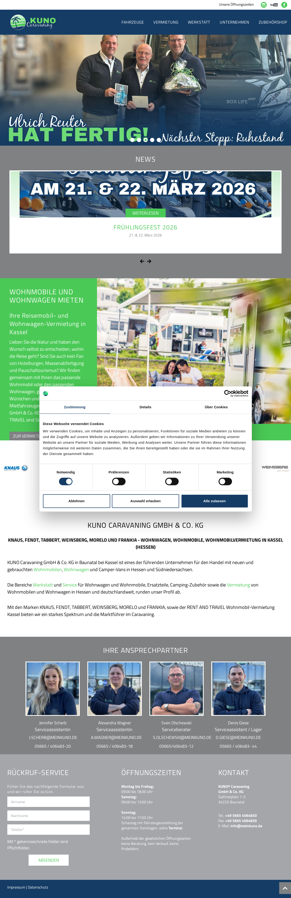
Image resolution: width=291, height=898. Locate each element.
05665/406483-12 (176, 746)
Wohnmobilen (48, 569)
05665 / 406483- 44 (238, 746)
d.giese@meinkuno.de (238, 737)
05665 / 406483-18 (115, 746)
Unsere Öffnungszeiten (236, 4)
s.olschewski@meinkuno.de (182, 737)
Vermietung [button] (165, 22)
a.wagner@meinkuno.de (116, 737)
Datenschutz (38, 887)
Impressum (16, 887)
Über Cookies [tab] (216, 407)
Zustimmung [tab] (74, 407)
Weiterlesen (145, 213)
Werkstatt (43, 584)
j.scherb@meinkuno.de (53, 737)
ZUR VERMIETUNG (29, 436)
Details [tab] (146, 407)
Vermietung (238, 584)
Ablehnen (76, 501)
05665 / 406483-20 (53, 746)
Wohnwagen (76, 569)
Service (70, 584)
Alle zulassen (214, 501)
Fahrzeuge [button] (133, 22)
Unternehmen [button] (234, 22)
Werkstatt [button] (199, 22)
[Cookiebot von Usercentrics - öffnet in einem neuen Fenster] (227, 393)
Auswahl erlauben (145, 501)
